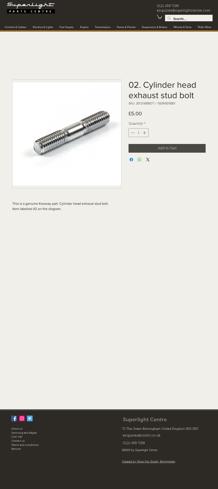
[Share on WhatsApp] (139, 159)
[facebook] (14, 418)
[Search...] (188, 19)
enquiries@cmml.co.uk (141, 435)
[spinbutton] (138, 133)
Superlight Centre (145, 419)
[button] (159, 17)
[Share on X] (147, 159)
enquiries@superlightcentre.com (183, 10)
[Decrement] (132, 133)
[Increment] (145, 133)
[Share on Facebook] (131, 159)
